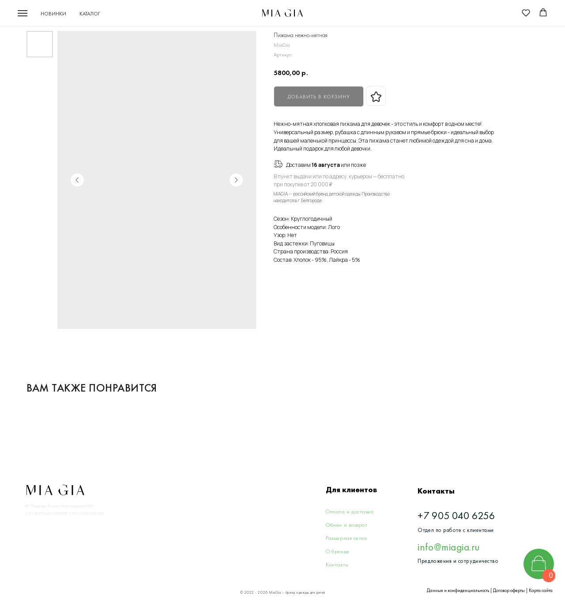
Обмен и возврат (346, 524)
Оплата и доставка (349, 511)
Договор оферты (509, 590)
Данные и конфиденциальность (458, 590)
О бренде (337, 551)
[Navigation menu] (22, 13)
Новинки (53, 13)
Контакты (337, 564)
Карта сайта (541, 590)
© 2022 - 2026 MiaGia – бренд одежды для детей (282, 592)
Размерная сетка (346, 538)
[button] (526, 12)
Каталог (89, 13)
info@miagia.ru (448, 547)
